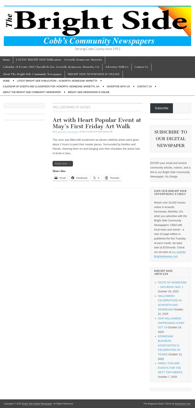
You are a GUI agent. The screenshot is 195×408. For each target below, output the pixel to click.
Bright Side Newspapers (67, 131)
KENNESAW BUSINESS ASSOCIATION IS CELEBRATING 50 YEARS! (169, 345)
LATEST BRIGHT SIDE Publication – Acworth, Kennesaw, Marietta (59, 59)
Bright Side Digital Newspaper (37, 403)
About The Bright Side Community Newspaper (32, 74)
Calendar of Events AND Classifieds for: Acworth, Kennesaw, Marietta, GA (51, 67)
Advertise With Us (117, 67)
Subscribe (161, 108)
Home (6, 59)
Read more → (62, 163)
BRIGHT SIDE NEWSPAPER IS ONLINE (94, 74)
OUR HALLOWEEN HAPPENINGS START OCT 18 (171, 323)
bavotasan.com (183, 403)
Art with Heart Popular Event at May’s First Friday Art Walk (97, 123)
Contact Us (141, 67)
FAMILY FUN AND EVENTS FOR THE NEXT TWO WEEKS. (170, 368)
